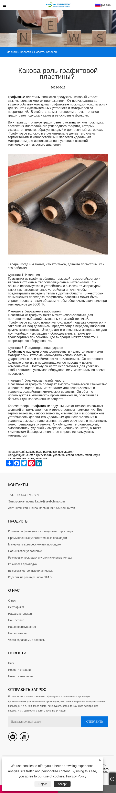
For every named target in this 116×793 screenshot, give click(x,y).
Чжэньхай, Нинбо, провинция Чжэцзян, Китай (45, 508)
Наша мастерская (20, 613)
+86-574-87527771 (27, 495)
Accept (62, 784)
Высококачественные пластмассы (30, 570)
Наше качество (18, 633)
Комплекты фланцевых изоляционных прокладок (40, 531)
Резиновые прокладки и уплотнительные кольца (40, 557)
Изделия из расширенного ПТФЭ (30, 577)
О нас (12, 600)
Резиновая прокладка (22, 564)
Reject (43, 784)
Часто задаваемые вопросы (26, 639)
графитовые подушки (47, 406)
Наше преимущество (22, 626)
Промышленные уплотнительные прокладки (37, 538)
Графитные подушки (23, 351)
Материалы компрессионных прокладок (34, 544)
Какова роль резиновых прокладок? (50, 451)
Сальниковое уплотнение (25, 551)
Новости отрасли (19, 669)
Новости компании (20, 676)
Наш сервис (16, 620)
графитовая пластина (59, 122)
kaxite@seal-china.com (50, 501)
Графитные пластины (24, 97)
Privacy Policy (76, 776)
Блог (11, 663)
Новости (25, 52)
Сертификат (16, 607)
